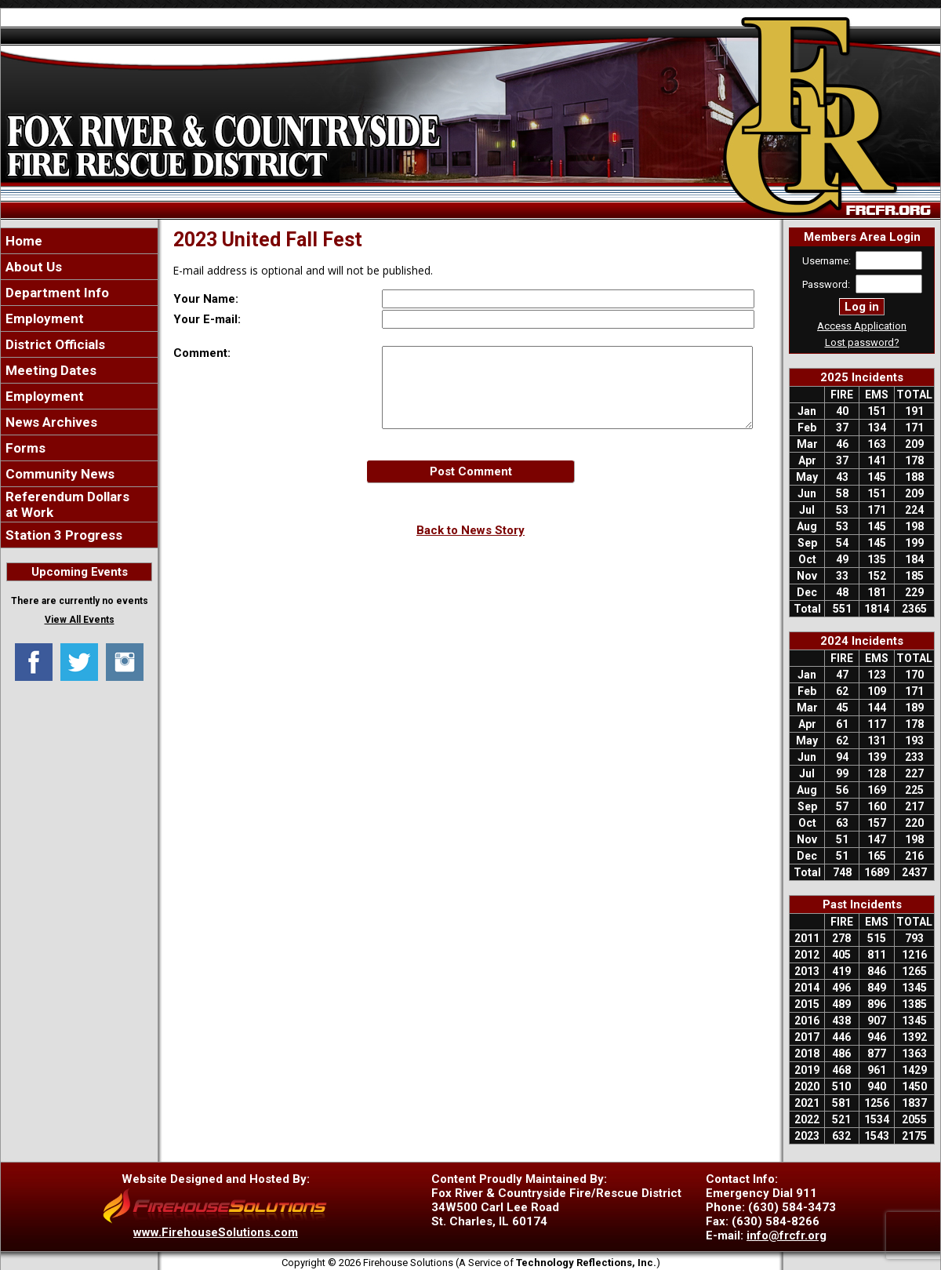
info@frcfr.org (787, 1235)
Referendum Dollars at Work (65, 504)
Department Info (55, 292)
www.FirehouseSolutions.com (215, 1232)
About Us (32, 267)
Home (22, 241)
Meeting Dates (49, 370)
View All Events (79, 619)
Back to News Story (470, 530)
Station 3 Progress (62, 535)
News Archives (49, 422)
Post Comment (471, 471)
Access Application (861, 326)
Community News (58, 474)
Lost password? (862, 342)
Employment (43, 318)
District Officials (53, 344)
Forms (23, 448)
